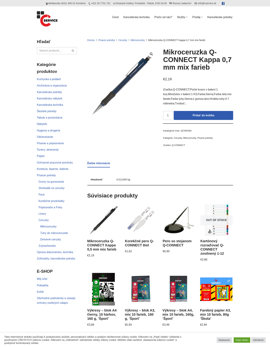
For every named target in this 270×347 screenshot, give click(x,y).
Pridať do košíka (203, 115)
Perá (41, 194)
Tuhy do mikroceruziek (54, 233)
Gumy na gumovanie (51, 181)
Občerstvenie (45, 136)
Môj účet (42, 278)
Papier (41, 156)
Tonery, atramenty (48, 149)
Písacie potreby (46, 175)
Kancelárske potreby (219, 17)
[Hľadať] (53, 50)
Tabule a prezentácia (49, 117)
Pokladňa (42, 285)
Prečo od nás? (163, 17)
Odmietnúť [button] (258, 340)
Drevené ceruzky (50, 239)
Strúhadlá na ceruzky (51, 188)
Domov (91, 40)
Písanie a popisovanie (50, 143)
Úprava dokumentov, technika (55, 252)
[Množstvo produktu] (168, 115)
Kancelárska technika (136, 17)
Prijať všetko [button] (242, 340)
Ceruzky (44, 220)
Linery (42, 213)
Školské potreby (46, 111)
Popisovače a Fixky (50, 207)
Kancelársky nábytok (49, 98)
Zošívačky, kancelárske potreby (56, 258)
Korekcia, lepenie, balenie (52, 168)
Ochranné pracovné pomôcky (55, 162)
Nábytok (42, 124)
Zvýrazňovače (47, 245)
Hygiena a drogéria (48, 130)
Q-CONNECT (178, 145)
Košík (40, 291)
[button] (187, 17)
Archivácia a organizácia (52, 85)
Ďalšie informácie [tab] (98, 163)
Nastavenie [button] (224, 340)
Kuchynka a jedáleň (49, 79)
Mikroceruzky (48, 226)
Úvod (115, 17)
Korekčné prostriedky (51, 201)
